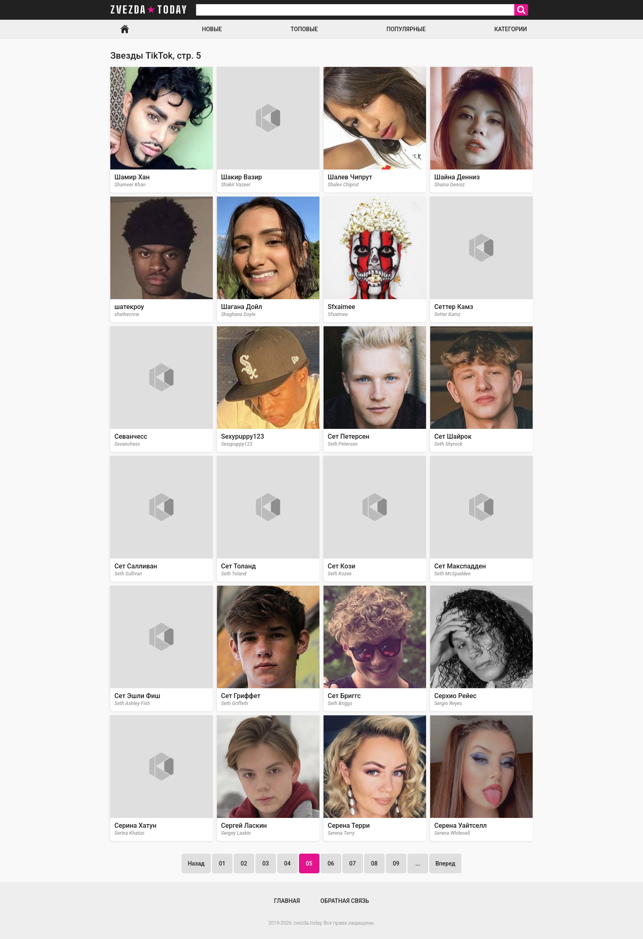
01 (222, 863)
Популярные (405, 29)
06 (331, 863)
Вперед (445, 863)
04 (287, 863)
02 (244, 863)
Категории (510, 29)
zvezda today (148, 10)
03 (265, 863)
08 (374, 863)
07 (352, 863)
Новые (212, 29)
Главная (124, 29)
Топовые (304, 29)
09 (396, 863)
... (417, 863)
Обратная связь (344, 901)
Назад (196, 863)
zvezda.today (307, 923)
